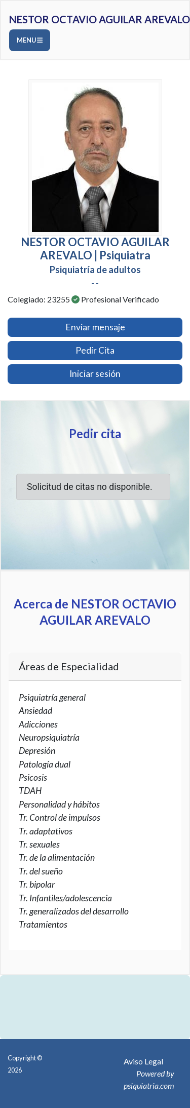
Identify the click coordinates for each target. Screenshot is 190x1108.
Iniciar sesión (95, 373)
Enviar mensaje (95, 327)
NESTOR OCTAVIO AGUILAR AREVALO (99, 19)
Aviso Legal (143, 1061)
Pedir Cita (95, 350)
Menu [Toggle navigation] (30, 40)
